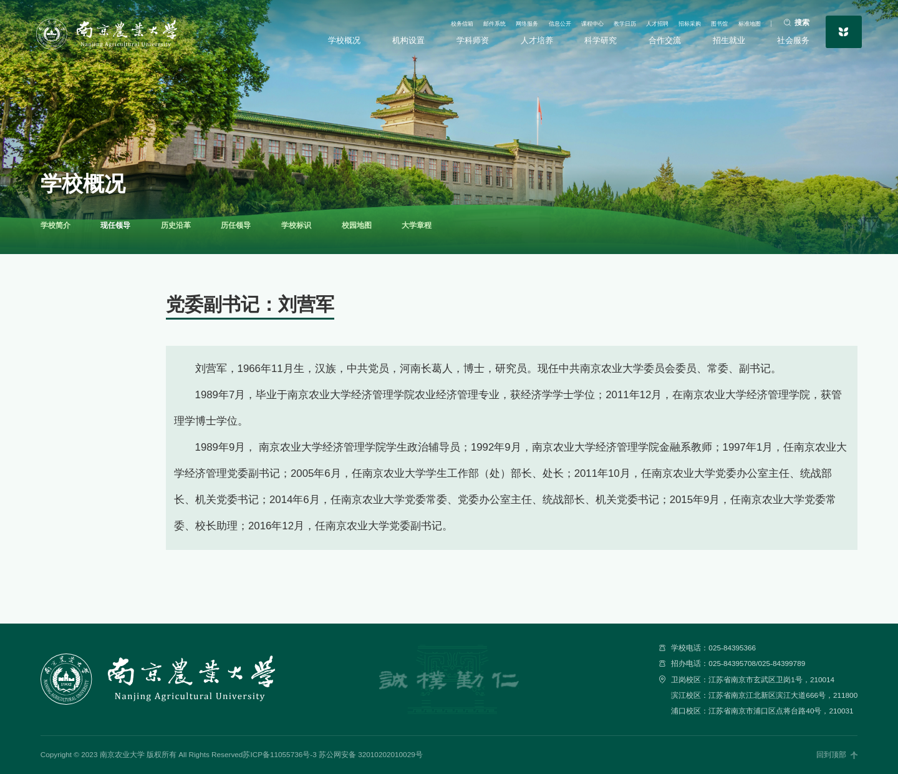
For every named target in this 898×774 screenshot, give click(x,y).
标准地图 (743, 21)
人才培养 (537, 40)
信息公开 (496, 21)
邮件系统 (410, 21)
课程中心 (538, 21)
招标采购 (665, 21)
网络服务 (453, 21)
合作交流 (663, 40)
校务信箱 (368, 21)
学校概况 (349, 40)
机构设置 (411, 40)
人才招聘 (623, 21)
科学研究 (600, 40)
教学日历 (581, 21)
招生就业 (726, 40)
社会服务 (788, 40)
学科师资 (474, 40)
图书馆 (704, 21)
